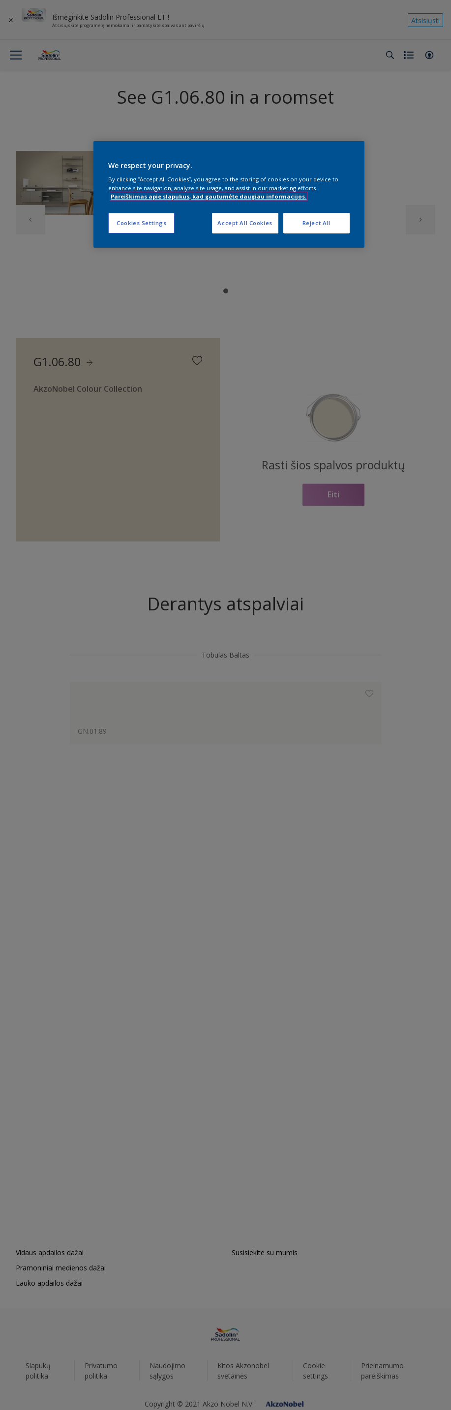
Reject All (316, 223)
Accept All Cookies (244, 223)
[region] (228, 194)
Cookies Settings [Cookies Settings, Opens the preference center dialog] (141, 223)
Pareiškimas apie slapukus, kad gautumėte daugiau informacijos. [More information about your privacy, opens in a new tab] (208, 196)
